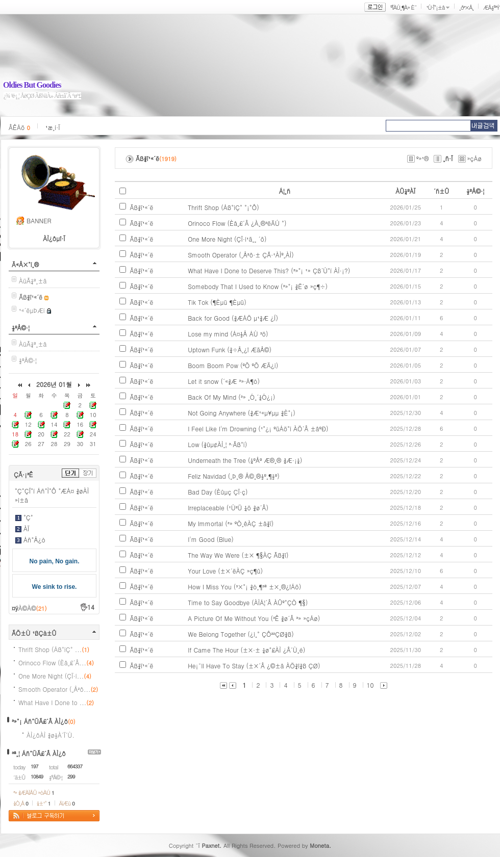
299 (71, 776)
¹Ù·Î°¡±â (435, 7)
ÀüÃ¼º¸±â (33, 280)
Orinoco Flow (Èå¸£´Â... (56, 662)
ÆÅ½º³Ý (491, 7)
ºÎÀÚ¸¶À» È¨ (403, 7)
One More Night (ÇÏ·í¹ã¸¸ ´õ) (227, 239)
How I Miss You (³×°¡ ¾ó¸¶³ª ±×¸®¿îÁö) (244, 586)
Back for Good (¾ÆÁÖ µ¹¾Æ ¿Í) (233, 318)
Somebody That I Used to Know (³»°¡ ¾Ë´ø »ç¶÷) (258, 286)
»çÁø (474, 158)
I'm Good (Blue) (211, 539)
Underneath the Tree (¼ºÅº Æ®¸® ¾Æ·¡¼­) (245, 460)
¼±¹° (44, 803)
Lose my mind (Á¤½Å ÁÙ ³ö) (228, 333)
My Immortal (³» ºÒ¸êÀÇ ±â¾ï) (230, 523)
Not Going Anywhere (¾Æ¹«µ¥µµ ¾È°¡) (241, 412)
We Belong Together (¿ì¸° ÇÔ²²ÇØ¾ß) (240, 634)
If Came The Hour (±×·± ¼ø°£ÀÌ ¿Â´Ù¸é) (246, 649)
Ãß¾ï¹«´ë (142, 207)
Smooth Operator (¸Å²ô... (58, 689)
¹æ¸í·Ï (52, 127)
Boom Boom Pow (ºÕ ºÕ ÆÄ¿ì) (233, 365)
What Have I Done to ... (56, 702)
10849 (37, 776)
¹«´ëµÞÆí (32, 310)
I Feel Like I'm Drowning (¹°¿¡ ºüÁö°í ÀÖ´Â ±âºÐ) (258, 428)
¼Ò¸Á (20, 803)
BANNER (39, 220)
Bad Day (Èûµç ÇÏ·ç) (217, 491)
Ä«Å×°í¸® (25, 264)
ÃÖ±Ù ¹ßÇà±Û (34, 633)
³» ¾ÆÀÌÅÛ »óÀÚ (33, 792)
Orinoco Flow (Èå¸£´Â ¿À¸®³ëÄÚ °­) (237, 223)
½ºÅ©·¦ (21, 327)
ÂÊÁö (19, 127)
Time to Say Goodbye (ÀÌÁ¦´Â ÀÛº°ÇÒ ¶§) (248, 602)
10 (370, 685)
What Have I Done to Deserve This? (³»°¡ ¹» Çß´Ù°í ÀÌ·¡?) (269, 270)
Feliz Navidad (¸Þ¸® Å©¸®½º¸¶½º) (233, 476)
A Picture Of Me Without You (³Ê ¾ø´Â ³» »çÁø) (254, 618)
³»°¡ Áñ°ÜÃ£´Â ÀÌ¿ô (40, 721)
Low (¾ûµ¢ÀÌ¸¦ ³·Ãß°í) (217, 444)
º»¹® (422, 158)
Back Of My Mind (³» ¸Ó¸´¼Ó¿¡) (231, 397)
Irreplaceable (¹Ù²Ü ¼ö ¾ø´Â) (228, 507)
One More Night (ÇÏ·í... (54, 675)
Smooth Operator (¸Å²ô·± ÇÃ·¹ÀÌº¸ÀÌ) (240, 254)
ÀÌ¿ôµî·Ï (54, 238)
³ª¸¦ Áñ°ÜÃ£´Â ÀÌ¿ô (39, 753)
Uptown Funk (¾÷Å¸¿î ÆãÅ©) (229, 349)
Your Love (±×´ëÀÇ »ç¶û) (225, 570)
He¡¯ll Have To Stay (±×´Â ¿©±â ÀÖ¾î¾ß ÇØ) (254, 665)
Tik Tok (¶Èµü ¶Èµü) (217, 302)
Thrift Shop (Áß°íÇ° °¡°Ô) (223, 207)
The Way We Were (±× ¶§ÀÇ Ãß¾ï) (238, 555)
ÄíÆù (66, 803)
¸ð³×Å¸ (466, 7)
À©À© (32, 608)
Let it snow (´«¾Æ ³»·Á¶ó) (224, 381)
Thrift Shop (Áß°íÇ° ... (53, 649)
